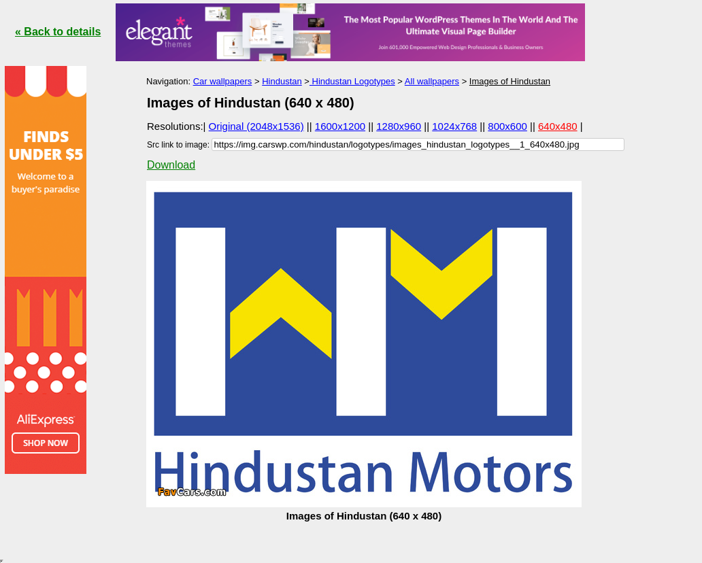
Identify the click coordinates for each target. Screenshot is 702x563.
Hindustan (282, 81)
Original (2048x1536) (256, 126)
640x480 (558, 126)
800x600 (507, 126)
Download (171, 165)
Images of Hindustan (509, 81)
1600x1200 (340, 126)
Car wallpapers (222, 81)
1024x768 (454, 126)
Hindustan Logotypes (352, 81)
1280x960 (398, 126)
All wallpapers (432, 81)
